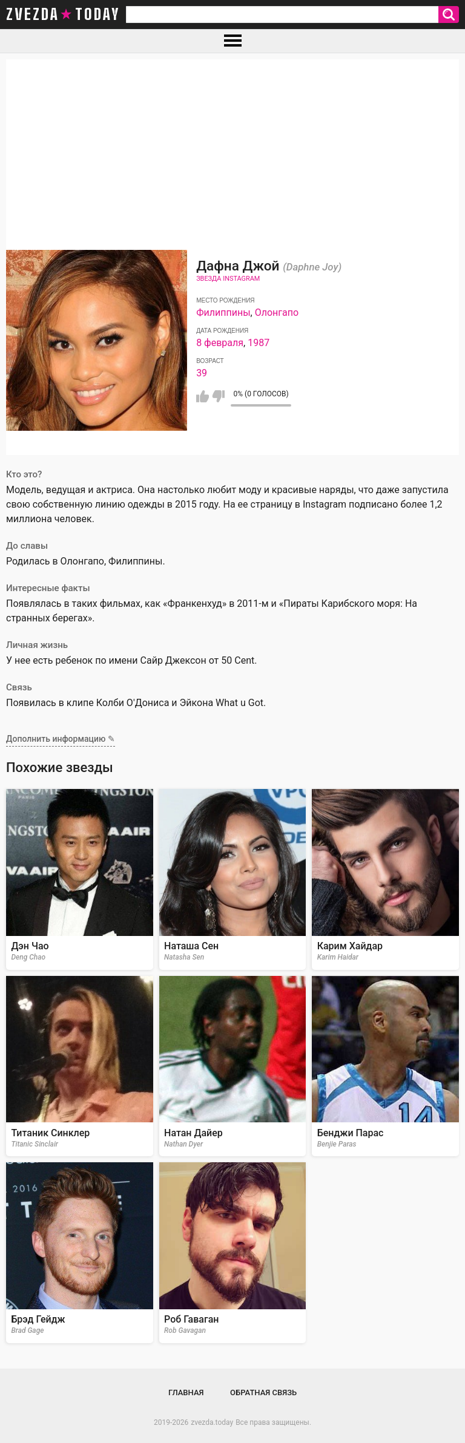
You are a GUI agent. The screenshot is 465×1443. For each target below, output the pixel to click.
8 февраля (219, 342)
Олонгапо (276, 312)
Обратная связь (263, 1392)
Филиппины (223, 312)
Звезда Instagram (228, 279)
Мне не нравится (218, 396)
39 (201, 373)
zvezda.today (212, 1422)
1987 (258, 342)
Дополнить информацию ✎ (60, 739)
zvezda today (63, 14)
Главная (186, 1392)
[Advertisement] (232, 144)
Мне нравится (202, 396)
